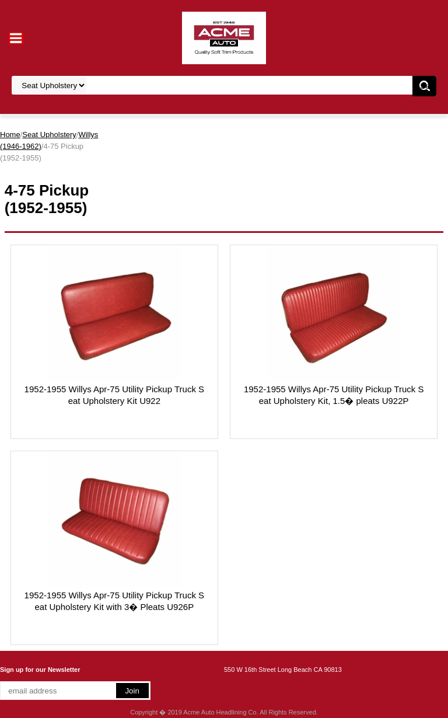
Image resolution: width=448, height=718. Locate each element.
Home (10, 134)
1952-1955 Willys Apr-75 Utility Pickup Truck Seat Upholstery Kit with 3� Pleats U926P (114, 601)
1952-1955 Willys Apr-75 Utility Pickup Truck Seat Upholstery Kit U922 (114, 395)
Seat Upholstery (49, 134)
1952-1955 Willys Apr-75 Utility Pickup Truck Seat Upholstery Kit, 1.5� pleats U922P (334, 395)
